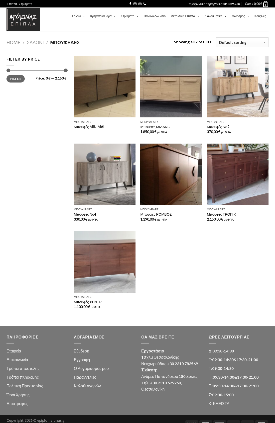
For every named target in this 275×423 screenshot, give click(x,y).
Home (13, 42)
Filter (15, 79)
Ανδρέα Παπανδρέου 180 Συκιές (169, 376)
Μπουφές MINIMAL (89, 127)
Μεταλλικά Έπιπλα (185, 16)
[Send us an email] (139, 4)
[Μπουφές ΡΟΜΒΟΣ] (171, 174)
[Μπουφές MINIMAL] (105, 86)
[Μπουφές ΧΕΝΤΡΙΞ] (105, 262)
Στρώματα (130, 16)
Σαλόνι (78, 16)
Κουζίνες (260, 16)
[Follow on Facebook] (130, 4)
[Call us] (144, 4)
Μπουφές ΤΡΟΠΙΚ (221, 214)
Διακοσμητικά (216, 16)
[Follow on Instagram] (135, 4)
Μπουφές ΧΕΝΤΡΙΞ (89, 302)
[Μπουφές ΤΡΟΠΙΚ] (238, 174)
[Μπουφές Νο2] (238, 86)
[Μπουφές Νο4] (105, 174)
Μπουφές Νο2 (218, 127)
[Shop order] (242, 42)
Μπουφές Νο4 (85, 214)
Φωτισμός (241, 16)
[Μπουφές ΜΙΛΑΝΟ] (171, 86)
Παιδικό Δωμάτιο (154, 16)
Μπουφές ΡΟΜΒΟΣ (156, 214)
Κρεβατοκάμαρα (103, 16)
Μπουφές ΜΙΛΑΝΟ (155, 127)
